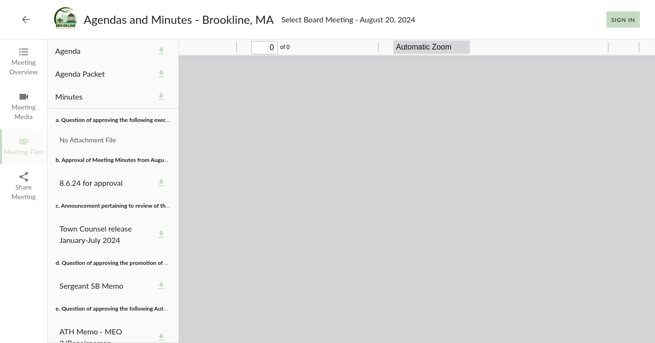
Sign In (623, 19)
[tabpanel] (351, 191)
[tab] (23, 62)
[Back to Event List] (25, 19)
